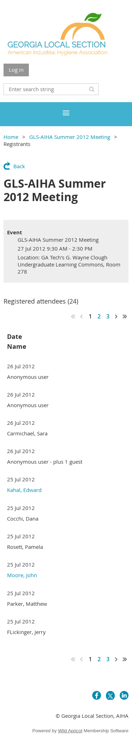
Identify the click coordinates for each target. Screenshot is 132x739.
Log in (16, 69)
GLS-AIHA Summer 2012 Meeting (69, 136)
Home (11, 136)
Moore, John (22, 575)
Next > (116, 316)
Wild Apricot (70, 730)
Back (19, 166)
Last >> (124, 316)
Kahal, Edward (24, 489)
